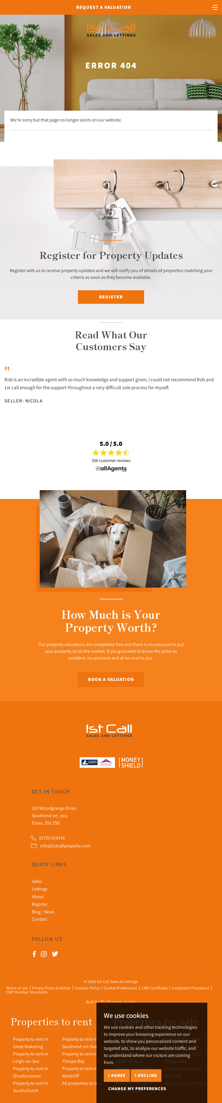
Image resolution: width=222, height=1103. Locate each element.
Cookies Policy (87, 988)
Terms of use (17, 988)
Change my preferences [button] (137, 1088)
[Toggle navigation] (215, 6)
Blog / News (43, 912)
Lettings (40, 889)
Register (111, 297)
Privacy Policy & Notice (51, 988)
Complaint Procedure (190, 988)
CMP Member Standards (27, 992)
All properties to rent (82, 1083)
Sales (37, 881)
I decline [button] (146, 1075)
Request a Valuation (103, 7)
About (38, 896)
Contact (39, 919)
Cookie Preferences (120, 988)
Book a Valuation (111, 679)
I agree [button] (117, 1075)
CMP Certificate (154, 988)
